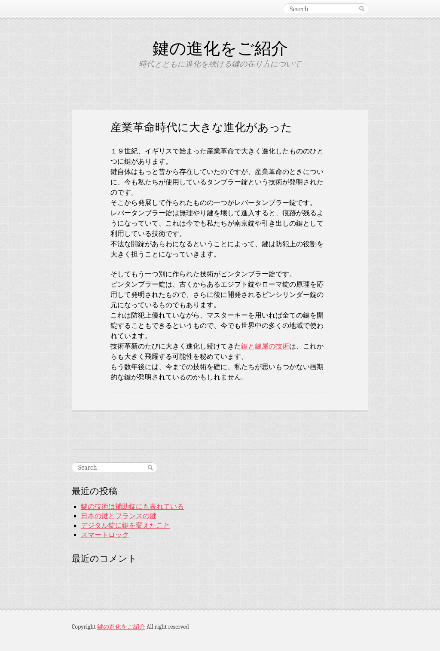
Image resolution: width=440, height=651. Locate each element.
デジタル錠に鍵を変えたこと (125, 525)
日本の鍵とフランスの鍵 (118, 516)
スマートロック (105, 535)
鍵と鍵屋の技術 (265, 346)
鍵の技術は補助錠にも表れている (132, 506)
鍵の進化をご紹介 (220, 48)
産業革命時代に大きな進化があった (201, 127)
